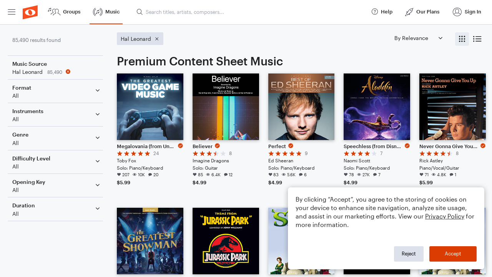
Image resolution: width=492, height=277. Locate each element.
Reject (409, 253)
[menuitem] (11, 12)
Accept (453, 253)
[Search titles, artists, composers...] (250, 12)
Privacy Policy (444, 216)
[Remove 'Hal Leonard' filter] (56, 71)
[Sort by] (418, 37)
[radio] (462, 39)
